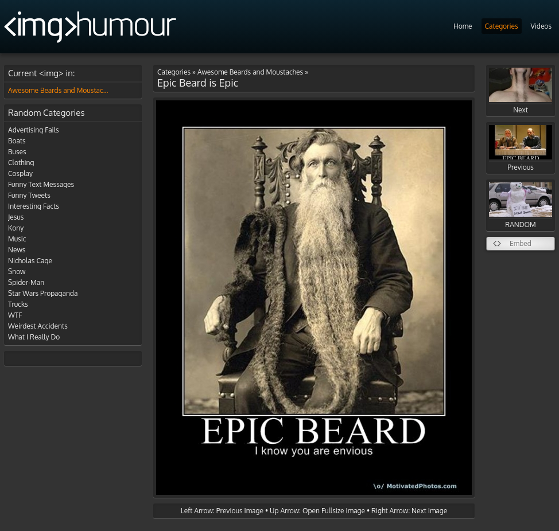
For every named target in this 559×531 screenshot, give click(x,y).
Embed (520, 243)
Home (462, 26)
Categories (501, 26)
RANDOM (520, 205)
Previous (520, 148)
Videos (541, 26)
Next (520, 91)
